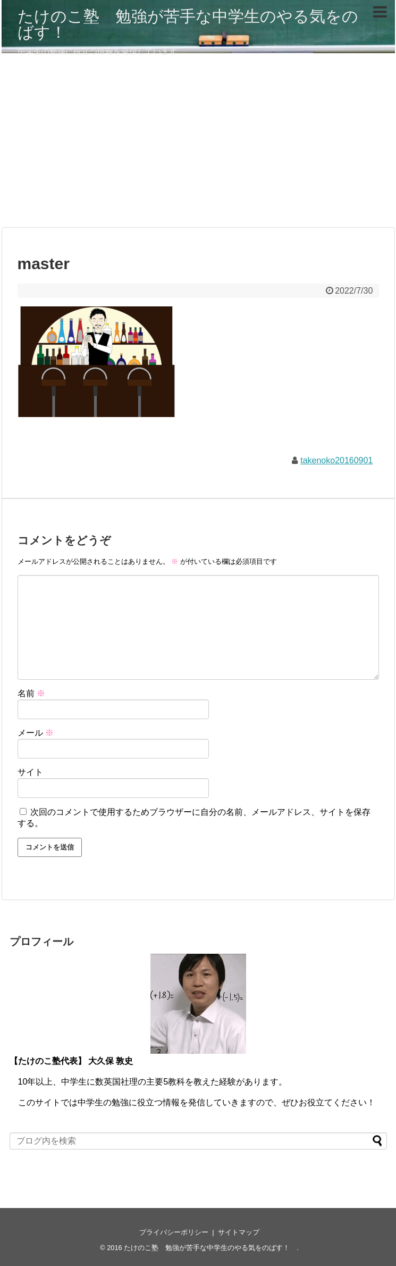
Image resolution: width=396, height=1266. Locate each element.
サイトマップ (238, 1232)
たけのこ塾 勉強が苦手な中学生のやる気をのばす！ (188, 24)
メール (36, 732)
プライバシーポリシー (173, 1232)
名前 (31, 693)
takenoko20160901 (336, 460)
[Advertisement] (198, 144)
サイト (30, 772)
